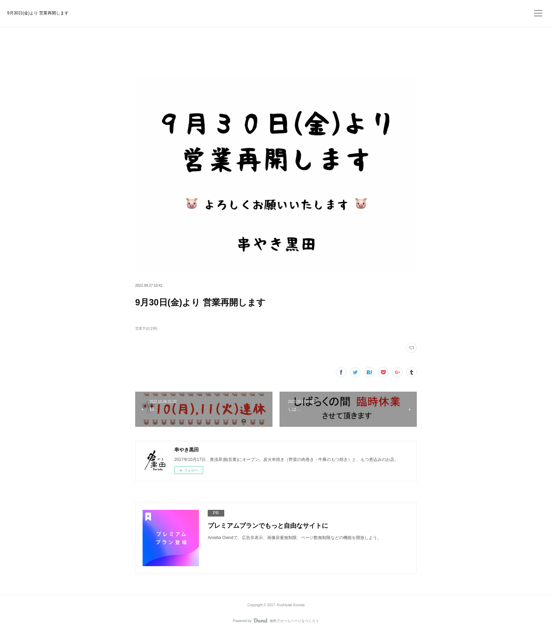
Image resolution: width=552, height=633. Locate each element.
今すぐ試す (354, 12)
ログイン (397, 12)
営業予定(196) (146, 328)
